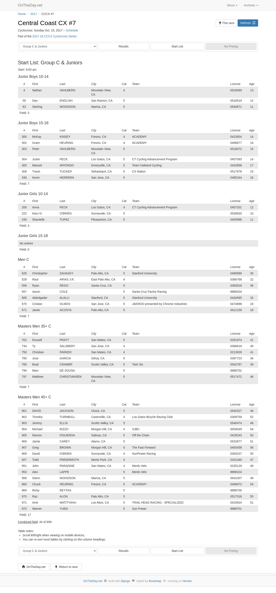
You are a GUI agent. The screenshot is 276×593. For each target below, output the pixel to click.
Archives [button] (251, 5)
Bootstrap (155, 581)
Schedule (72, 30)
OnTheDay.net (30, 5)
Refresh (247, 23)
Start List (177, 46)
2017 (33, 14)
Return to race (66, 567)
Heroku (187, 581)
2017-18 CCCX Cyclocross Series (54, 36)
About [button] (232, 5)
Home (22, 14)
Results (124, 46)
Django (125, 581)
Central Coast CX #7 (47, 22)
